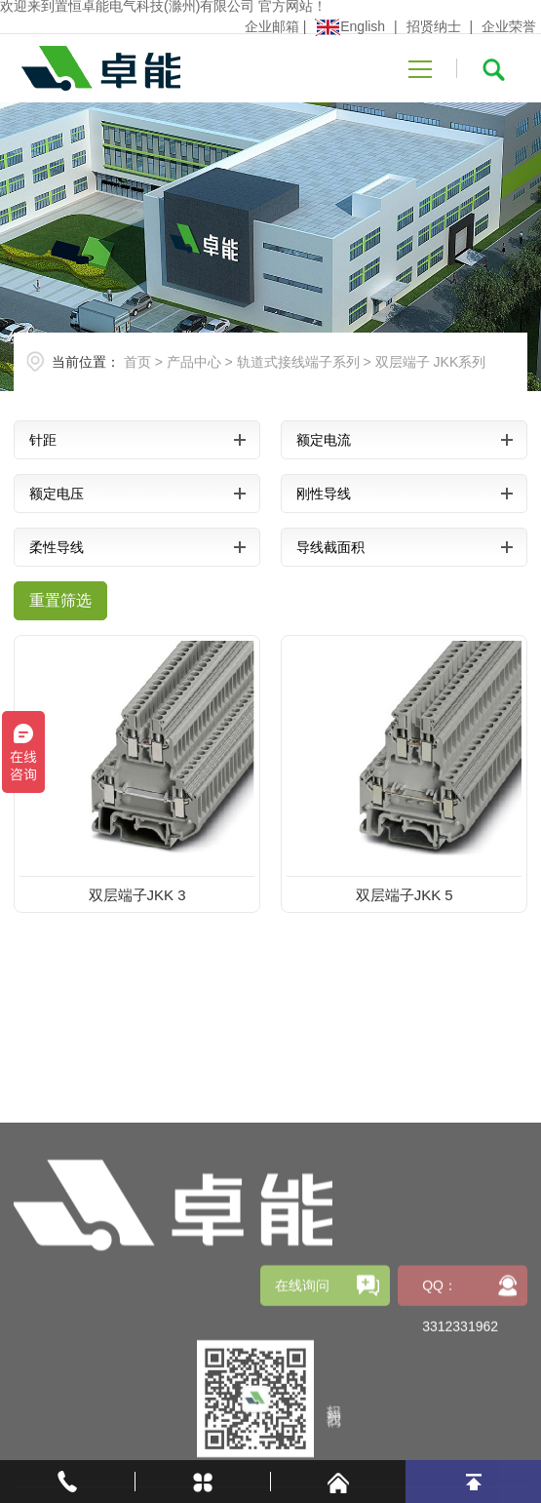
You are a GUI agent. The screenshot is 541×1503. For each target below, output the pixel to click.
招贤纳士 (433, 26)
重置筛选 (60, 600)
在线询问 (302, 1386)
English (350, 26)
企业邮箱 (272, 26)
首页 (137, 362)
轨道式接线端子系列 (298, 362)
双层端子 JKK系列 (430, 362)
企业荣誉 (509, 26)
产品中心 (194, 362)
